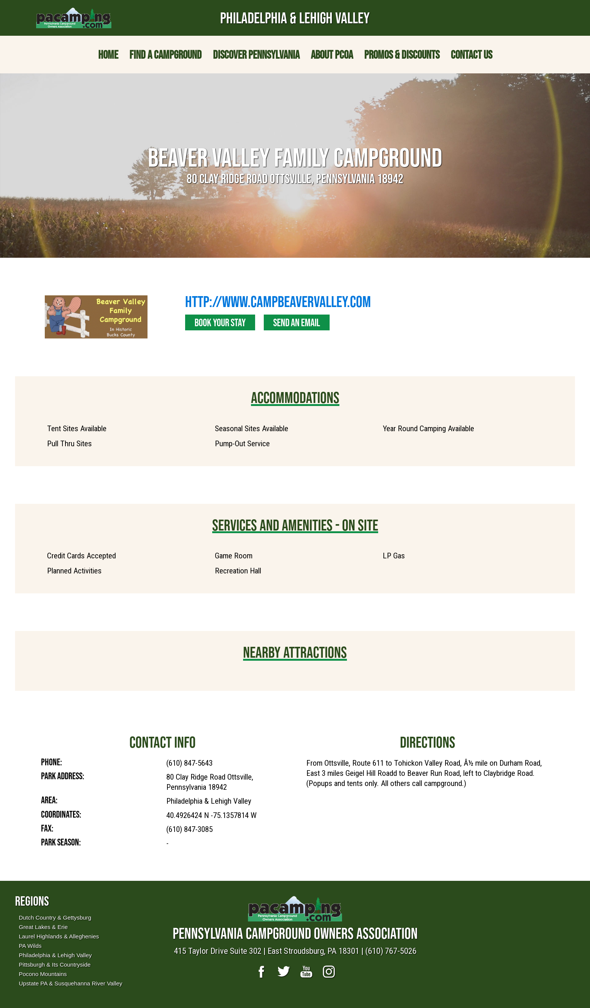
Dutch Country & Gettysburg (55, 917)
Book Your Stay (220, 322)
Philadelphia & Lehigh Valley (55, 955)
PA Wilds (30, 946)
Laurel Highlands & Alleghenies (59, 936)
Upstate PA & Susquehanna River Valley (70, 983)
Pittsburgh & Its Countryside (55, 964)
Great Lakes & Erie (43, 927)
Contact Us (471, 54)
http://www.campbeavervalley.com (278, 301)
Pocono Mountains (43, 974)
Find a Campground (165, 54)
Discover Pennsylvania (256, 54)
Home (108, 54)
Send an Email (296, 322)
